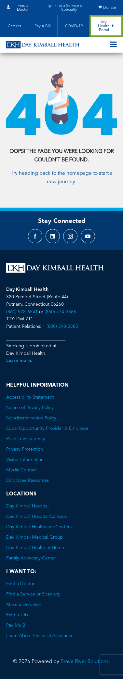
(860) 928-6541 (22, 312)
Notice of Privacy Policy (30, 407)
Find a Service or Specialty (33, 594)
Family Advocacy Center (31, 558)
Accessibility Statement (30, 397)
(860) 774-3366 (60, 312)
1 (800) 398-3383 (60, 326)
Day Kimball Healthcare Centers (39, 527)
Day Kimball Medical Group (34, 537)
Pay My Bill (17, 625)
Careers (14, 26)
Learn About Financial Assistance (40, 636)
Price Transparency (25, 439)
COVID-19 (73, 26)
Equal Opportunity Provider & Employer (47, 428)
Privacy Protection (24, 449)
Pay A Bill (42, 26)
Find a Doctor (20, 584)
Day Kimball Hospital (27, 506)
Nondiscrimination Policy (31, 418)
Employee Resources (27, 480)
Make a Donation (23, 604)
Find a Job (17, 615)
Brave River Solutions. (85, 661)
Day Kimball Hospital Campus (36, 516)
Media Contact (21, 470)
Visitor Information (25, 459)
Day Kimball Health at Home (35, 547)
